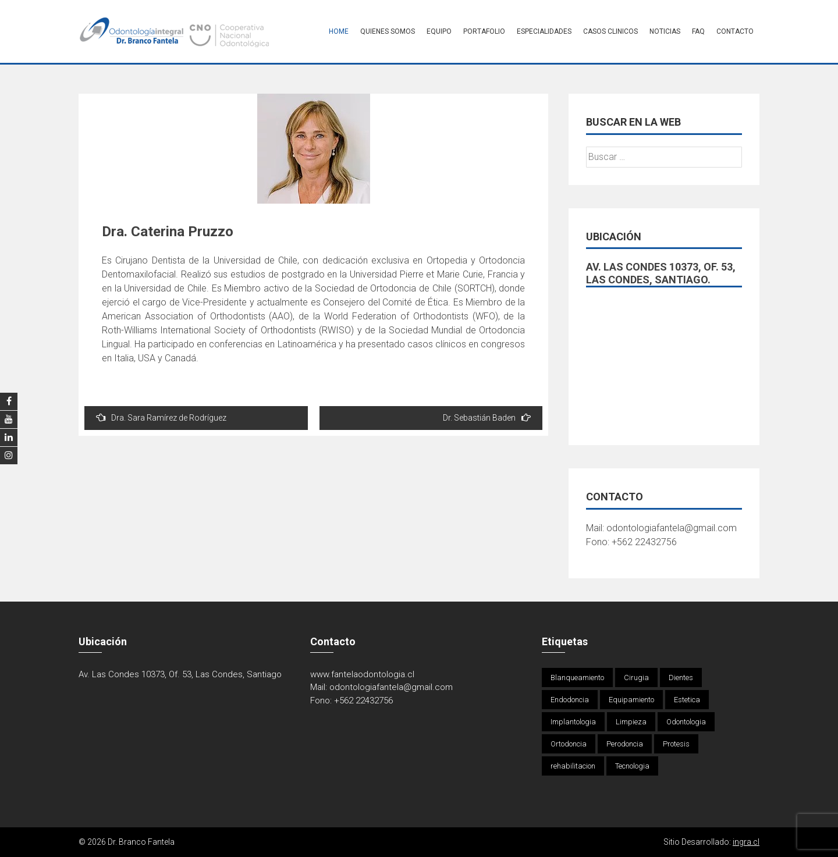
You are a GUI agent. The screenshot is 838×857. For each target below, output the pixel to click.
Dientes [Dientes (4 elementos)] (681, 677)
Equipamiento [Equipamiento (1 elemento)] (631, 699)
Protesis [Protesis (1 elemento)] (676, 743)
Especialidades (544, 31)
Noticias (664, 31)
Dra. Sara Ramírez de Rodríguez (161, 417)
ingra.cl (746, 842)
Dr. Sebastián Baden (487, 417)
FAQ (698, 31)
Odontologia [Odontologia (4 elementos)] (686, 721)
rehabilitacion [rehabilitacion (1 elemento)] (573, 766)
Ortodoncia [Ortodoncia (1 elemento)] (569, 743)
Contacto (735, 31)
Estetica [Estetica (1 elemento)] (687, 699)
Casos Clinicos (610, 31)
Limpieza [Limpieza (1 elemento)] (631, 721)
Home (339, 31)
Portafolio (484, 31)
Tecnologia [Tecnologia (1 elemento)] (632, 766)
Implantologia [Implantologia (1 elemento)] (573, 721)
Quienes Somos (387, 31)
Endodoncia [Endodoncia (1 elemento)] (570, 699)
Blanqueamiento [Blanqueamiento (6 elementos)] (577, 677)
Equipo (439, 31)
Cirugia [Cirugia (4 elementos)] (636, 677)
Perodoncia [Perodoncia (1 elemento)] (624, 743)
